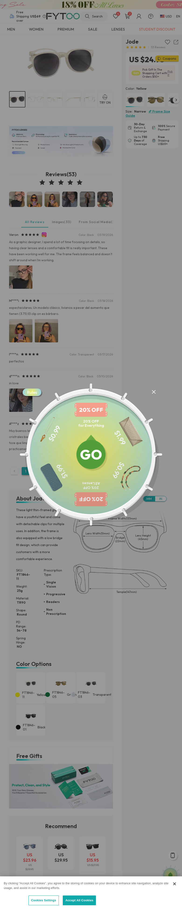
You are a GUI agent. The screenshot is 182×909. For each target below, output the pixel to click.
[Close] (174, 884)
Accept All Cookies (79, 900)
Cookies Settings (43, 900)
